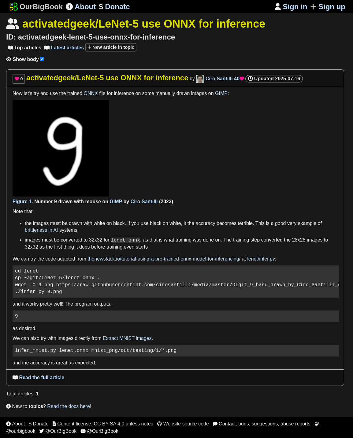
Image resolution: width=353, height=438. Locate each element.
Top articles (24, 47)
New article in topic (110, 47)
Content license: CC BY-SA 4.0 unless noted (103, 423)
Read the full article (38, 377)
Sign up (327, 6)
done (208, 240)
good (280, 223)
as (145, 240)
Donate (114, 6)
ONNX (91, 93)
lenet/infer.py (261, 258)
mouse (93, 201)
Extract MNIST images (127, 338)
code (50, 258)
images (199, 93)
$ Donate (39, 423)
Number (43, 201)
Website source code (183, 423)
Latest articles (64, 47)
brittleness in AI (41, 230)
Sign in (291, 6)
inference (124, 93)
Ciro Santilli (144, 201)
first (58, 246)
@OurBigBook (57, 431)
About (81, 6)
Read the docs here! (69, 406)
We (16, 258)
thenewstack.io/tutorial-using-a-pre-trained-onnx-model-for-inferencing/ (163, 258)
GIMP (221, 93)
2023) (167, 201)
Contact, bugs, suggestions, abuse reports (261, 423)
